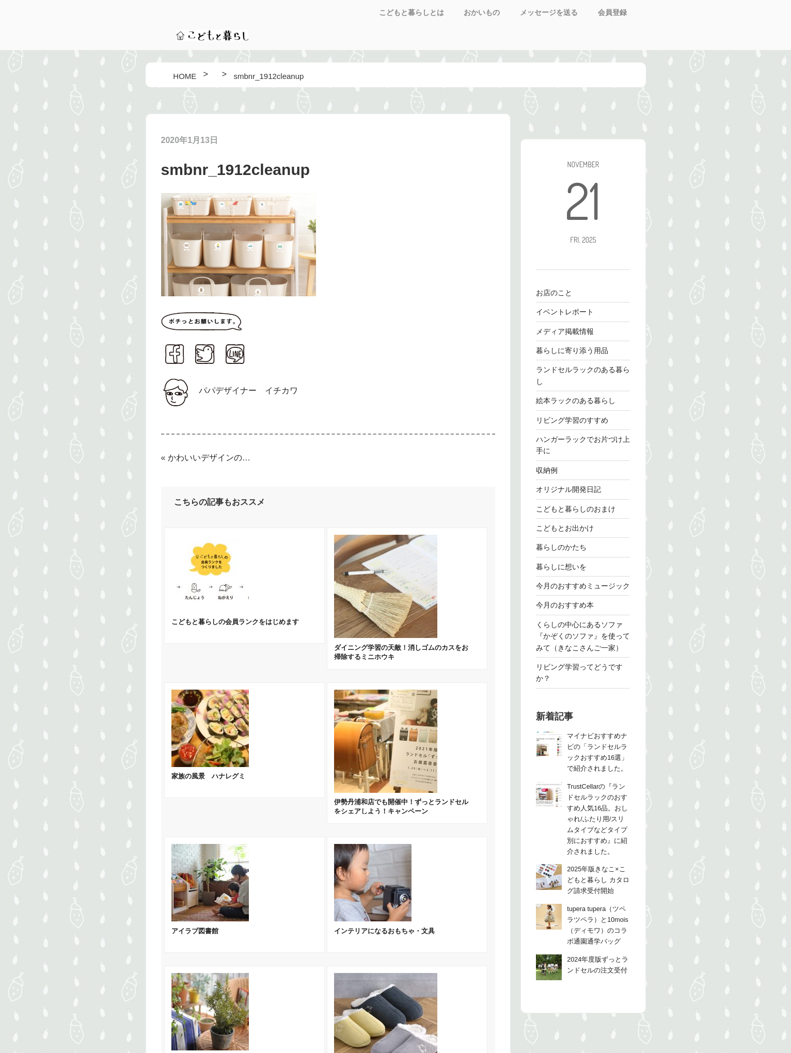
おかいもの (482, 12)
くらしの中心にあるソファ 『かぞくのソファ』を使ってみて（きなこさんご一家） (583, 636)
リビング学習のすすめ (572, 420)
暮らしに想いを (561, 567)
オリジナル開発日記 (568, 489)
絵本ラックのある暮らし (575, 400)
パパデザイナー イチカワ (248, 390)
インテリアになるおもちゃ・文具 (384, 931)
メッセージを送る (549, 12)
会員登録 (612, 12)
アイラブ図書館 (194, 931)
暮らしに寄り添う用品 (572, 350)
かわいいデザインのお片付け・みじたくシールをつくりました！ (209, 457)
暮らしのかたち (561, 547)
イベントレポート (565, 312)
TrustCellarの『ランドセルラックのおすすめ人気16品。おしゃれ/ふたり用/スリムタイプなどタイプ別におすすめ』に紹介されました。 (597, 819)
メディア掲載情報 (565, 331)
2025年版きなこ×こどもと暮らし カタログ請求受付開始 (598, 880)
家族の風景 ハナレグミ (208, 776)
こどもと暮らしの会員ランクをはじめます (235, 622)
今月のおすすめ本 (565, 605)
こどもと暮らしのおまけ (575, 509)
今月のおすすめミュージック (583, 586)
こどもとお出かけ (565, 528)
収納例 (547, 470)
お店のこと (554, 293)
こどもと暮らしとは (411, 12)
